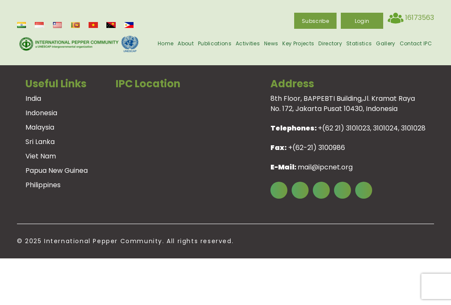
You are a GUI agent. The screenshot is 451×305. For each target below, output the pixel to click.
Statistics (359, 43)
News (271, 43)
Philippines (43, 185)
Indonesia (41, 113)
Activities (248, 43)
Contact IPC (416, 43)
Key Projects (298, 43)
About (186, 43)
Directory (330, 43)
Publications (214, 43)
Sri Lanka (40, 142)
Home (165, 43)
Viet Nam (40, 156)
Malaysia (39, 127)
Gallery (385, 43)
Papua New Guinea (56, 170)
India (33, 98)
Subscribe (315, 21)
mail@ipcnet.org (325, 167)
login (362, 21)
